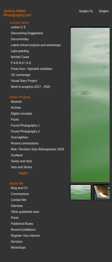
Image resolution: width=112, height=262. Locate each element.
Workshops (18, 247)
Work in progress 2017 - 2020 (30, 86)
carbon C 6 (18, 27)
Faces (15, 119)
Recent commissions (25, 143)
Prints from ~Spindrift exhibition (32, 69)
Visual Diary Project (24, 80)
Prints (15, 217)
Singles (23, 173)
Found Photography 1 (25, 125)
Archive (16, 107)
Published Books (22, 223)
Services (16, 241)
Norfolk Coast (20, 57)
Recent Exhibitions (23, 229)
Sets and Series (21, 167)
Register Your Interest (25, 235)
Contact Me (18, 200)
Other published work (25, 211)
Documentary (20, 39)
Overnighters (19, 137)
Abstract (16, 101)
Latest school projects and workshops (36, 45)
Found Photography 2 (25, 131)
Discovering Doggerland (27, 33)
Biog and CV (19, 188)
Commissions (20, 194)
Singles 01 (86, 11)
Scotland (17, 155)
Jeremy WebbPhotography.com (17, 13)
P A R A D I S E (21, 63)
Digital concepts (21, 113)
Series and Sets (21, 161)
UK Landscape (21, 75)
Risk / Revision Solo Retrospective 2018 (37, 149)
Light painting (20, 51)
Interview (17, 206)
